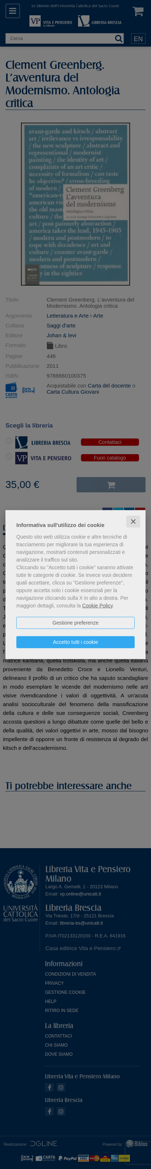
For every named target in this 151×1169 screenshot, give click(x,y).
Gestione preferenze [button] (76, 622)
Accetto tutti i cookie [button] (75, 642)
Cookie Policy (97, 605)
